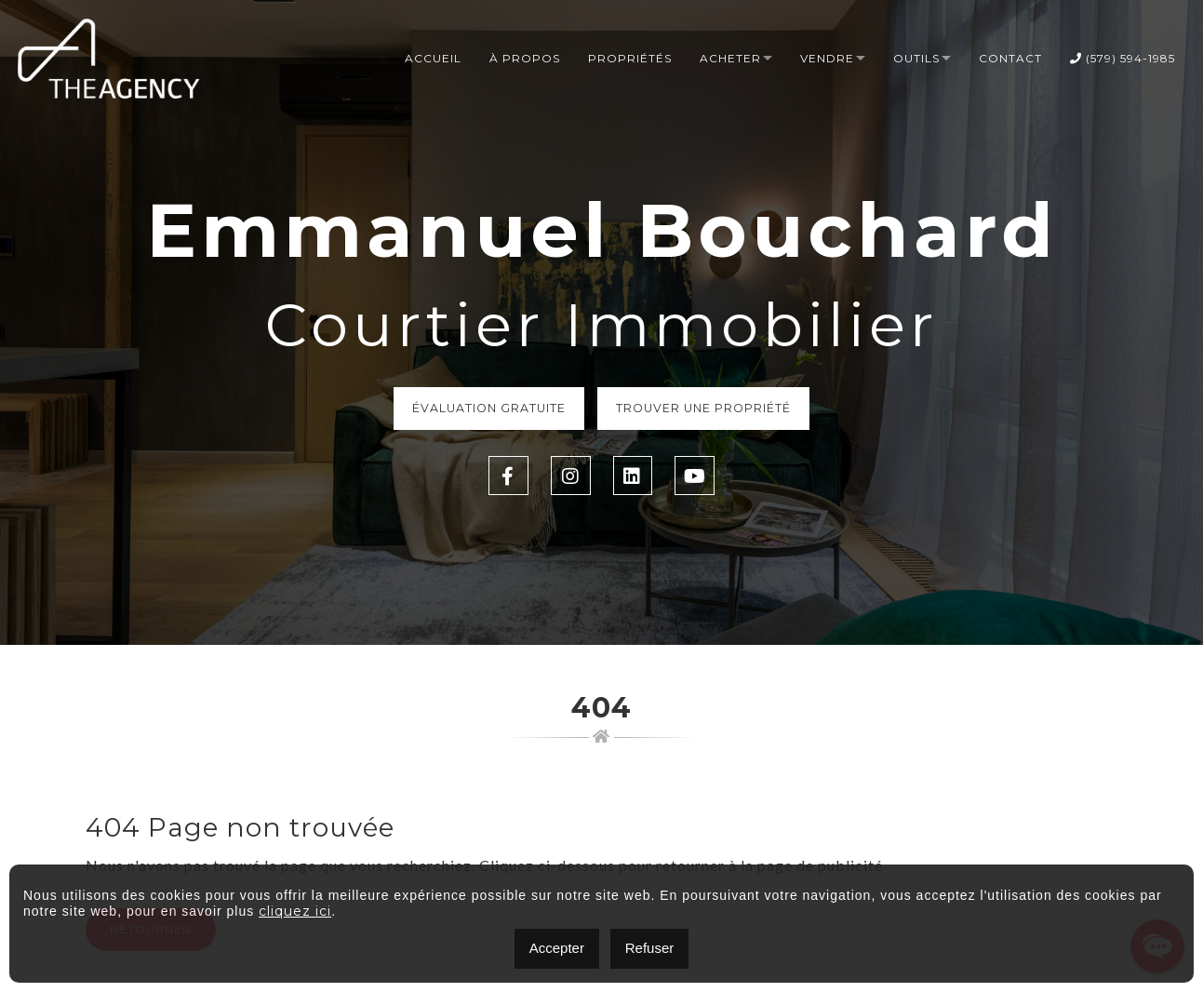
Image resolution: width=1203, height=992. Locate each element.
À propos (524, 59)
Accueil (433, 59)
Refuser (650, 948)
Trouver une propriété (708, 409)
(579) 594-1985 (1122, 59)
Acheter (730, 59)
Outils (916, 59)
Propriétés (630, 59)
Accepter (556, 948)
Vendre (827, 59)
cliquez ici (295, 911)
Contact (1010, 59)
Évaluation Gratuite (484, 409)
